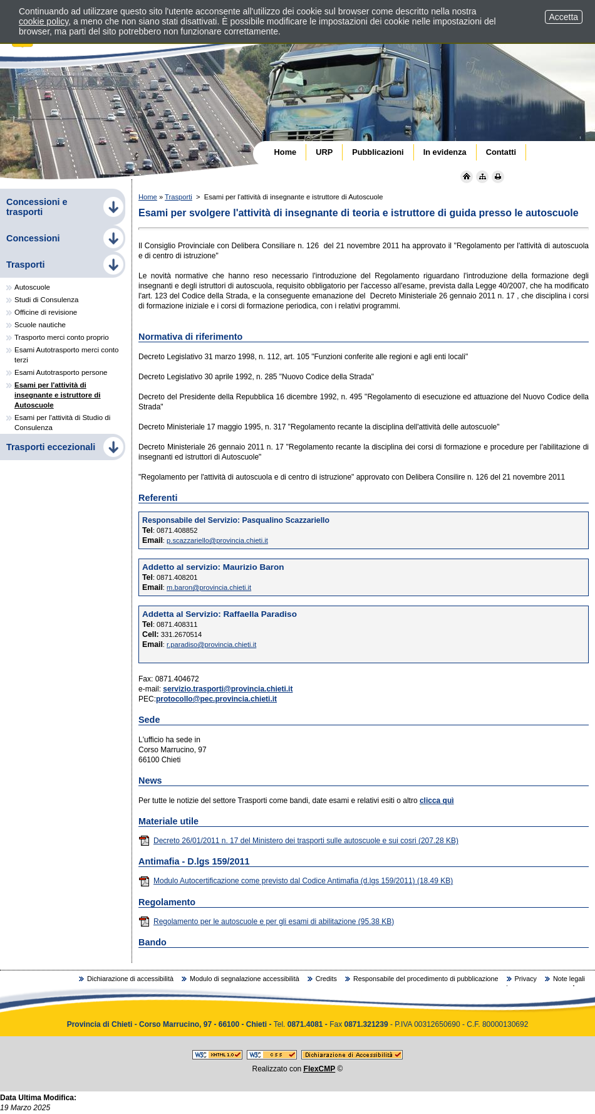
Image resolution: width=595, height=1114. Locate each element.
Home (147, 197)
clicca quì (437, 800)
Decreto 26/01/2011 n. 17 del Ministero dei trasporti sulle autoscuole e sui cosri (298, 840)
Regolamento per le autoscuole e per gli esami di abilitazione (266, 921)
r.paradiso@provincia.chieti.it (211, 644)
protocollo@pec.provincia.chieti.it (216, 699)
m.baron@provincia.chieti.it (209, 587)
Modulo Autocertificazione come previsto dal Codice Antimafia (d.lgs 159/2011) (295, 880)
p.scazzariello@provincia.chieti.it (217, 540)
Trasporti (178, 197)
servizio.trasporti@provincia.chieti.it (227, 689)
